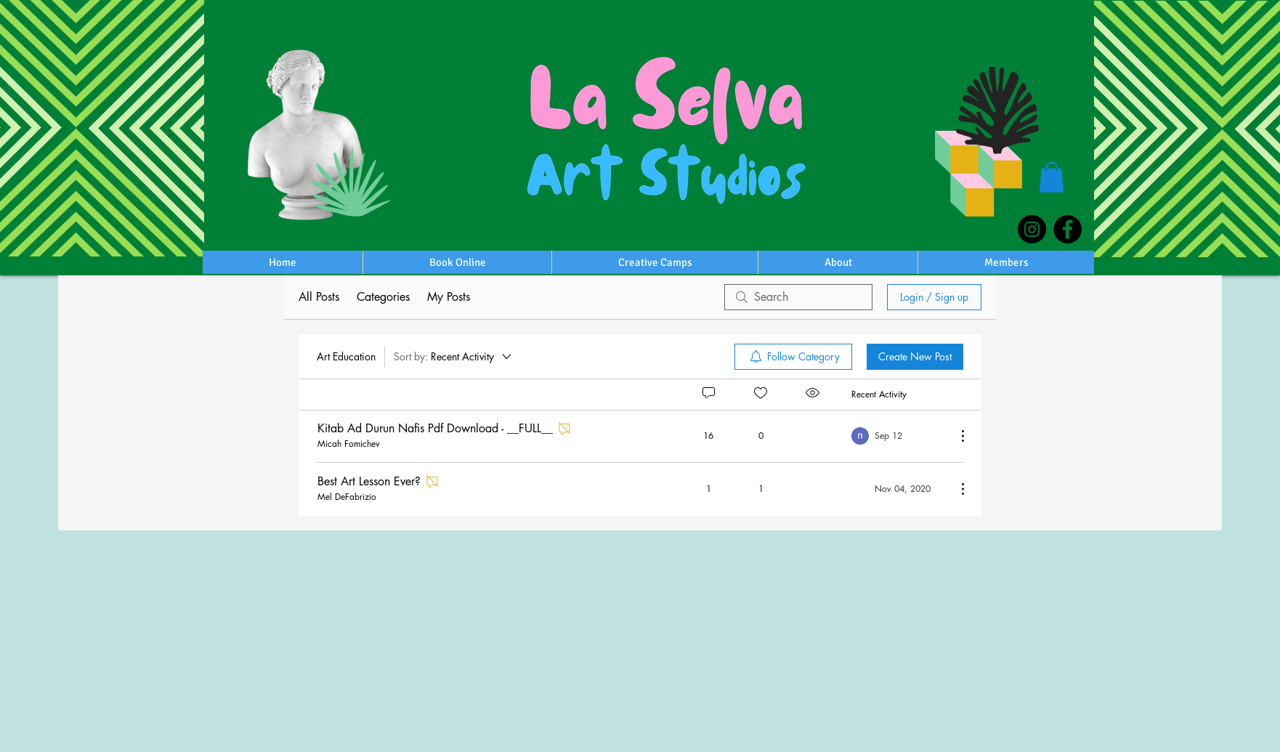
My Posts (448, 296)
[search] (798, 297)
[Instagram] (1032, 229)
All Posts (319, 296)
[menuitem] (793, 357)
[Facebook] (1067, 229)
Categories (383, 296)
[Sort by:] (454, 356)
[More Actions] (955, 436)
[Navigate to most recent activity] (898, 436)
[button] (1051, 177)
